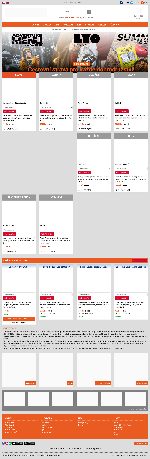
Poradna (43, 425)
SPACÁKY (93, 74)
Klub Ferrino (45, 423)
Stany (58, 25)
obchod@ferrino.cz (95, 449)
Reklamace (8, 427)
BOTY (131, 136)
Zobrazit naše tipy (139, 261)
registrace (80, 3)
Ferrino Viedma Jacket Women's (93, 267)
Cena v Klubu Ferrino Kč (18, 319)
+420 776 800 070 (73, 17)
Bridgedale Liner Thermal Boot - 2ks (131, 267)
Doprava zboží (9, 423)
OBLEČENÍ (93, 136)
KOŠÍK (146, 3)
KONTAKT (137, 3)
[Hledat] (89, 12)
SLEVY (18, 74)
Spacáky (47, 25)
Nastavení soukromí (53, 455)
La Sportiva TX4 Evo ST (19, 267)
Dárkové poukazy (82, 423)
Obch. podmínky (10, 430)
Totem (42, 226)
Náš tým (115, 435)
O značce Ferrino (118, 427)
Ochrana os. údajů (11, 432)
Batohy (35, 25)
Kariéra (114, 432)
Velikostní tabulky (47, 427)
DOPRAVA (126, 3)
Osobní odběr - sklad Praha (121, 425)
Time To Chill (83, 164)
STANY (131, 74)
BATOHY (56, 74)
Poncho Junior (8, 226)
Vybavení (89, 25)
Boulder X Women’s (122, 164)
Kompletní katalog (141, 443)
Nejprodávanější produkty (11, 455)
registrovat (15, 322)
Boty (79, 25)
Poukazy (102, 25)
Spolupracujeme (46, 432)
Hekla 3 (118, 103)
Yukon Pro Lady (83, 103)
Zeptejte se (44, 430)
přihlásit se (22, 322)
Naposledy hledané (28, 455)
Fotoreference (117, 430)
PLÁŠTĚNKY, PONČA (19, 197)
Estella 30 (44, 103)
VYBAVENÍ (56, 197)
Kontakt (115, 423)
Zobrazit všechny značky (137, 409)
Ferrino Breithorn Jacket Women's (56, 267)
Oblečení (68, 25)
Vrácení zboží (9, 425)
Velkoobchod (40, 455)
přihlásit (68, 3)
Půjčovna (114, 25)
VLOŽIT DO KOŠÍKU (9, 111)
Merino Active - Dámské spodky (15, 103)
